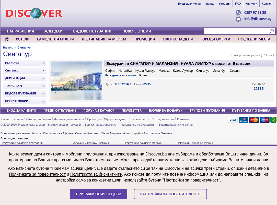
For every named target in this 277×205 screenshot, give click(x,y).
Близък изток (51, 133)
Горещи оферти (139, 119)
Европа (36, 133)
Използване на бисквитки (137, 124)
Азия (126, 133)
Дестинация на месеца (69, 119)
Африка (68, 133)
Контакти (183, 119)
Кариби (136, 133)
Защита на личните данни (176, 124)
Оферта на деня (114, 119)
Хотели (18, 119)
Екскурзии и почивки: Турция (194, 142)
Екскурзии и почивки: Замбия (90, 142)
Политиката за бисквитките (96, 174)
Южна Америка (111, 133)
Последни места (163, 119)
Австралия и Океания (158, 133)
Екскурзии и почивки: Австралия (22, 142)
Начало (8, 47)
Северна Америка (87, 133)
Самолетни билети (38, 119)
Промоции (93, 119)
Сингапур (23, 47)
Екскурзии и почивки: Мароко (142, 142)
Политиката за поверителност (37, 174)
